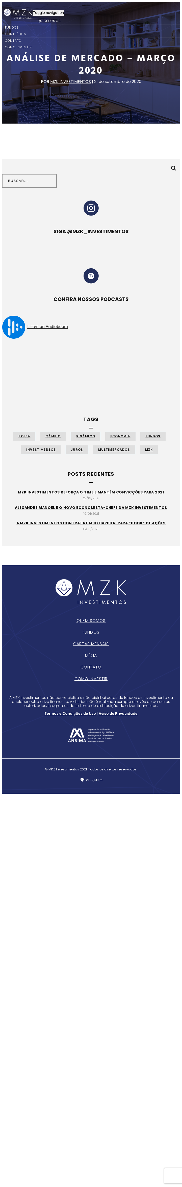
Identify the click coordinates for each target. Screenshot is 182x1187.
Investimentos (41, 449)
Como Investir (91, 679)
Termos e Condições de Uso (70, 713)
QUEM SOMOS (49, 21)
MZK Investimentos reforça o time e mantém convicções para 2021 (91, 492)
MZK (149, 449)
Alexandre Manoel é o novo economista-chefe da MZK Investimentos (91, 507)
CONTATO (13, 40)
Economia (120, 436)
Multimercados (114, 449)
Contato (91, 667)
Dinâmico (85, 436)
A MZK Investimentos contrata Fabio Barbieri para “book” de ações (91, 523)
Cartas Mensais (91, 644)
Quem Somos (91, 620)
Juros (77, 449)
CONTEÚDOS (15, 34)
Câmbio (53, 436)
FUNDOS (12, 27)
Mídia (91, 655)
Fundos (152, 436)
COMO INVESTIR (18, 47)
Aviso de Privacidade (118, 713)
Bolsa (24, 436)
